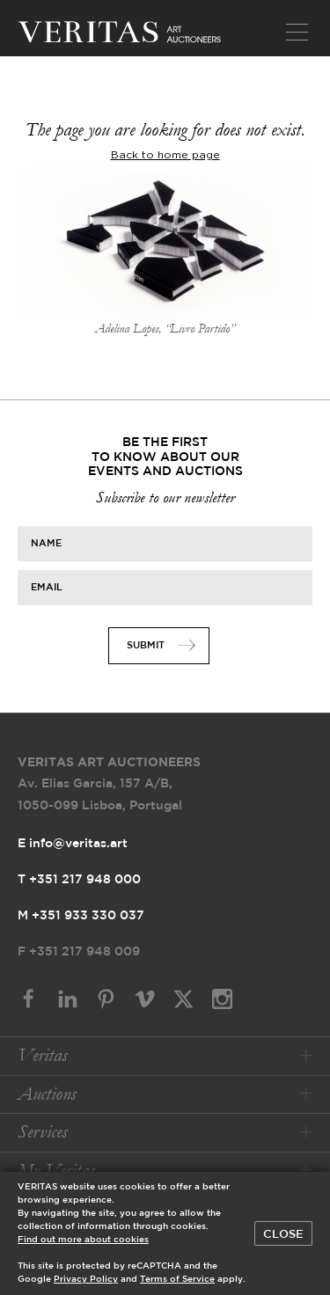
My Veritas (56, 1171)
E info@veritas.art (73, 843)
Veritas (42, 1055)
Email (46, 586)
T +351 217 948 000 (79, 879)
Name (46, 542)
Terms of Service (177, 1280)
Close (283, 1234)
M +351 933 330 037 (81, 916)
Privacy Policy (86, 1280)
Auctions (47, 1094)
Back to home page (165, 154)
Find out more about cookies (83, 1240)
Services (42, 1132)
